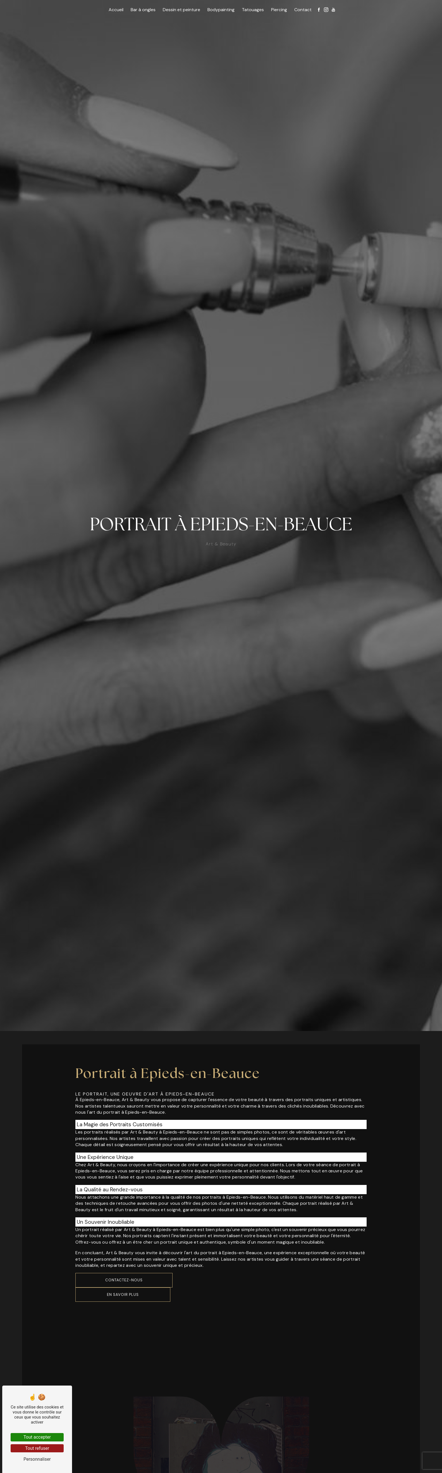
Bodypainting (221, 10)
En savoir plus (123, 1294)
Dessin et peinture (181, 10)
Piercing (279, 10)
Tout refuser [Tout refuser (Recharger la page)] (37, 1448)
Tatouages (253, 10)
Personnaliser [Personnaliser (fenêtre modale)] (37, 1459)
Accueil (116, 10)
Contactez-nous (124, 1280)
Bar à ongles (143, 10)
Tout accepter (37, 1437)
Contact (303, 10)
